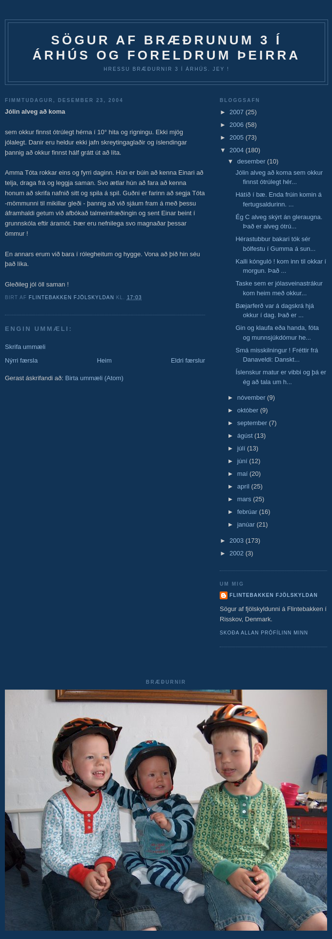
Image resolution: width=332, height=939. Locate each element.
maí (243, 473)
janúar (247, 524)
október (248, 410)
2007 (237, 112)
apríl (244, 486)
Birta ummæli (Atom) (94, 378)
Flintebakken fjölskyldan (273, 595)
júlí (242, 448)
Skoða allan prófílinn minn (264, 632)
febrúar (248, 511)
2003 (237, 540)
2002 (237, 553)
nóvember (252, 397)
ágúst (245, 435)
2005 (237, 137)
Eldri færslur (188, 360)
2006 (237, 124)
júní (243, 461)
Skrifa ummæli (25, 346)
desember (252, 161)
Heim (104, 360)
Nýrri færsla (21, 360)
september (253, 423)
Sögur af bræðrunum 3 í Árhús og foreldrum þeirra (167, 47)
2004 (237, 150)
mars (245, 499)
